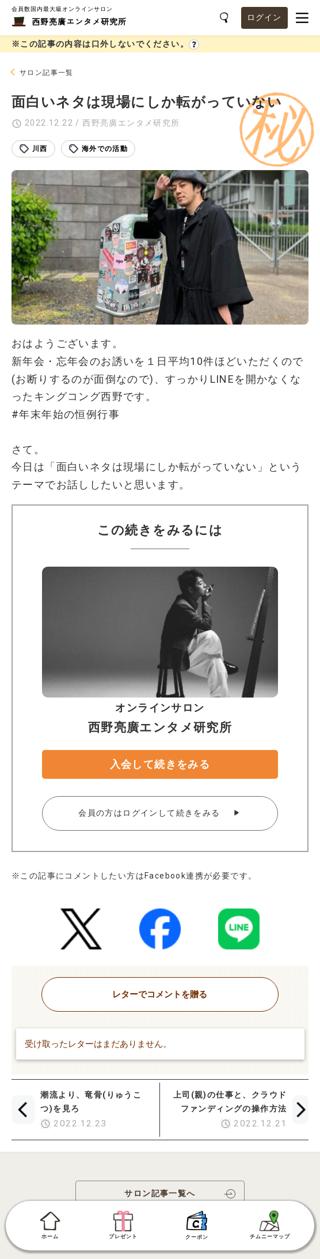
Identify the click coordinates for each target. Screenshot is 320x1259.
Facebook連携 (174, 875)
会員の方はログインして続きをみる (150, 812)
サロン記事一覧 (47, 73)
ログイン (264, 17)
